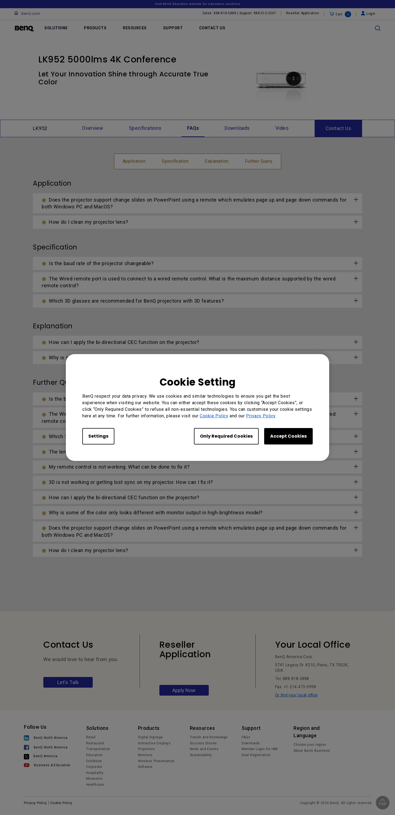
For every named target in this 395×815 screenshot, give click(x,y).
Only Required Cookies (226, 436)
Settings (98, 436)
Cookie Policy (214, 415)
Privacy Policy (260, 415)
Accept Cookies (288, 436)
